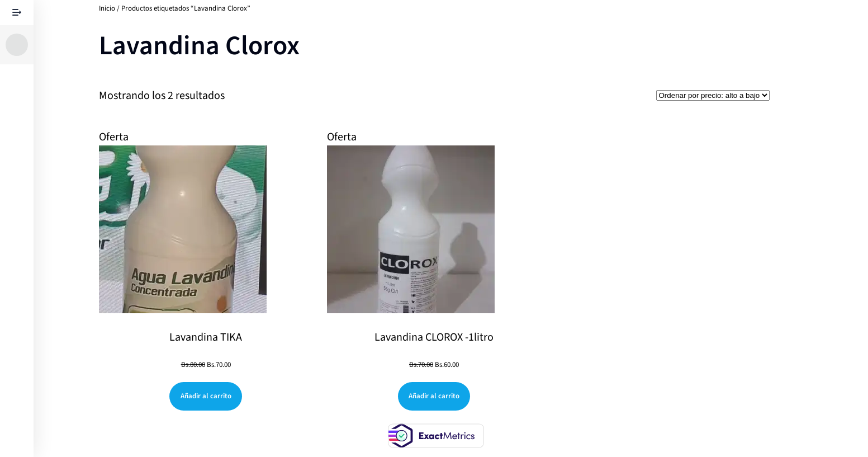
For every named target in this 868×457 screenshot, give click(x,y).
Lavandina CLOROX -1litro (434, 337)
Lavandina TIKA (205, 337)
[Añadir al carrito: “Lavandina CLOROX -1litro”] (434, 396)
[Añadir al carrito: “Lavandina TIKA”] (205, 396)
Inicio (107, 8)
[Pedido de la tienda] (713, 95)
